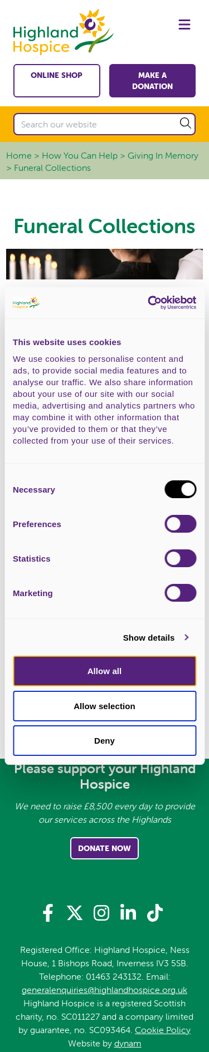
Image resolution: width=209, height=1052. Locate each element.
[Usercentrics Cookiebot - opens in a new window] (148, 303)
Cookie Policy (163, 1029)
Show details (149, 637)
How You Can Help (80, 155)
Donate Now (104, 848)
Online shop (56, 75)
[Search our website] (104, 124)
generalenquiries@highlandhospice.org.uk (104, 989)
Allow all (105, 671)
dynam (128, 1043)
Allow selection (104, 706)
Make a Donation (152, 80)
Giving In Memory (163, 155)
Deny (104, 740)
